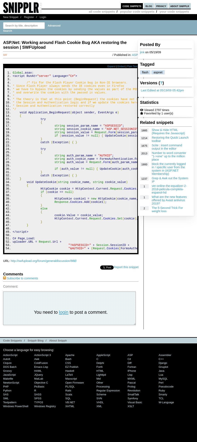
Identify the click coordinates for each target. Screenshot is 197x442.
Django (163, 396)
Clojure (7, 396)
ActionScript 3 (42, 388)
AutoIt (6, 392)
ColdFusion (41, 396)
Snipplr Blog (36, 374)
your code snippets (174, 11)
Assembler (165, 388)
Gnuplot (163, 400)
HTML (100, 404)
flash (145, 72)
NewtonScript (11, 416)
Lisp (130, 408)
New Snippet (10, 17)
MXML (131, 412)
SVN (99, 432)
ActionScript (10, 388)
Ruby (162, 424)
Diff (129, 396)
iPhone (132, 404)
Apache (69, 388)
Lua (161, 408)
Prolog (131, 420)
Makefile (8, 412)
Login (43, 17)
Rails (68, 424)
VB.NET (70, 435)
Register (29, 17)
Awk (36, 392)
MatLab (38, 412)
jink (142, 52)
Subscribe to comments (20, 312)
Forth (99, 400)
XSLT (131, 439)
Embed (121, 66)
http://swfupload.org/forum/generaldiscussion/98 (42, 294)
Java (161, 404)
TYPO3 (38, 435)
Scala (68, 428)
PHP (6, 420)
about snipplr (179, 6)
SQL (68, 432)
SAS (6, 428)
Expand (111, 66)
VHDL (100, 435)
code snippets (132, 6)
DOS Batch (10, 400)
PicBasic (39, 420)
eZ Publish (71, 400)
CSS (68, 396)
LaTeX (69, 408)
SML (6, 432)
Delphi (100, 396)
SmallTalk (133, 428)
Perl (161, 416)
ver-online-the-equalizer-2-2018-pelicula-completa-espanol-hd (169, 189)
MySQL (163, 412)
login (63, 345)
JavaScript (9, 408)
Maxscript (71, 412)
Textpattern (9, 435)
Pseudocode (166, 420)
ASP (135, 55)
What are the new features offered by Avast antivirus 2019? (169, 200)
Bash (68, 392)
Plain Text (132, 66)
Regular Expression (108, 424)
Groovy (7, 404)
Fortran (132, 400)
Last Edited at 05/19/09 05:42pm (162, 90)
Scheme (101, 428)
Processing (103, 420)
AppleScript (103, 388)
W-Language (166, 435)
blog (149, 6)
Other (99, 416)
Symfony (133, 432)
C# (129, 392)
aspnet (157, 72)
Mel (98, 412)
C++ (161, 392)
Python (7, 424)
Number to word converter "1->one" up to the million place (169, 156)
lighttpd (101, 408)
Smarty (163, 428)
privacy (161, 6)
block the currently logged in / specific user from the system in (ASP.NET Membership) (169, 169)
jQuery (38, 408)
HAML (38, 404)
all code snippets (102, 11)
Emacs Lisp (41, 400)
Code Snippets (12, 374)
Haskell (69, 404)
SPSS (37, 432)
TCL (161, 432)
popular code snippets (137, 11)
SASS (37, 428)
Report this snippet (126, 300)
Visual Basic (135, 435)
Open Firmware (74, 416)
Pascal (132, 416)
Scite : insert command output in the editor (167, 147)
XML (99, 439)
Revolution (134, 424)
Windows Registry (45, 439)
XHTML (69, 439)
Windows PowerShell (15, 439)
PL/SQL (70, 420)
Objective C (41, 416)
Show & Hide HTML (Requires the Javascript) (168, 131)
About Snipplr (58, 374)
